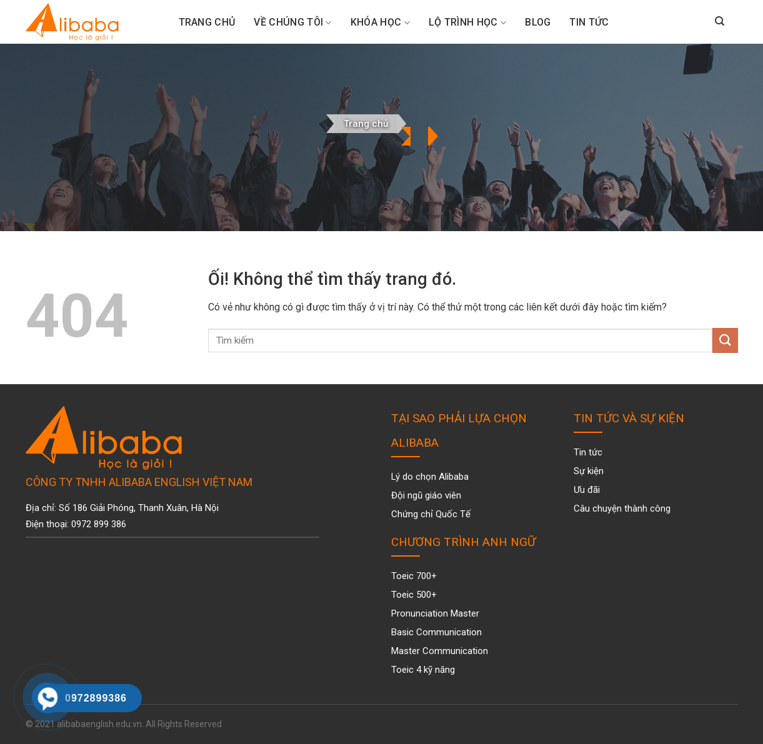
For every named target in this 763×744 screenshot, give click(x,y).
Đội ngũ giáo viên (426, 495)
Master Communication (439, 651)
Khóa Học (380, 22)
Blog (538, 22)
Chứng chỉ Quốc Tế (431, 514)
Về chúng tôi (292, 22)
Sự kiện (589, 471)
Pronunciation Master (435, 613)
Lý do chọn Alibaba (430, 476)
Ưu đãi (587, 489)
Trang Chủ (207, 22)
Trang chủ (366, 123)
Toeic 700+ (414, 576)
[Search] (719, 22)
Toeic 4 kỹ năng (423, 669)
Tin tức (589, 22)
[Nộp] (724, 340)
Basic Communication (436, 632)
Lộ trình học (467, 22)
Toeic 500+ (414, 594)
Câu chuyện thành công (622, 508)
